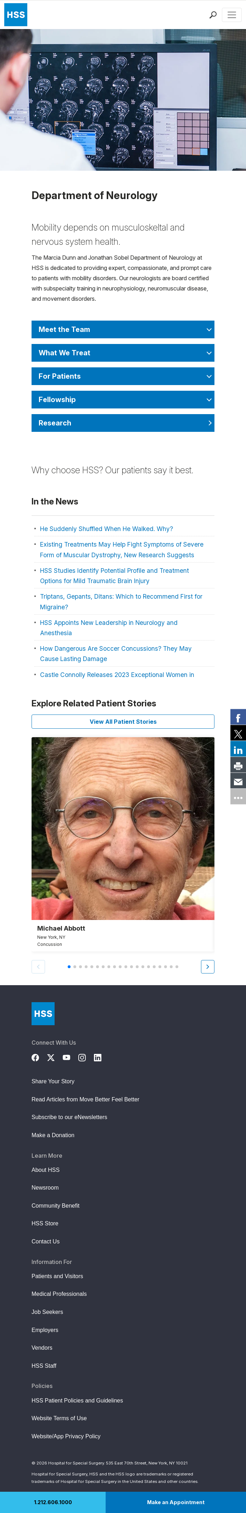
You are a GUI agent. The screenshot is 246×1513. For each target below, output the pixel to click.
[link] (238, 716)
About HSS (46, 1170)
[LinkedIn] (102, 1057)
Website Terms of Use (59, 1418)
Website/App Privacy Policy (66, 1436)
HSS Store (45, 1223)
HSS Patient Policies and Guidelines (77, 1401)
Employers (45, 1330)
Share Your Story (53, 1081)
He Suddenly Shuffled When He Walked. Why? (106, 528)
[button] (207, 966)
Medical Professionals (59, 1294)
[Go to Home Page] (43, 1013)
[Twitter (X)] (55, 1057)
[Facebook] (39, 1057)
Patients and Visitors (57, 1276)
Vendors (42, 1348)
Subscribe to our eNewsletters (69, 1117)
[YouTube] (70, 1057)
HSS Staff (44, 1366)
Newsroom (45, 1188)
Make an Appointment (176, 1502)
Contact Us (46, 1241)
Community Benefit (55, 1206)
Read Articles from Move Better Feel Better (85, 1099)
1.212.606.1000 (53, 1502)
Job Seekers (47, 1312)
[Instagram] (86, 1057)
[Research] (123, 423)
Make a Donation (53, 1135)
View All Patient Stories (123, 721)
